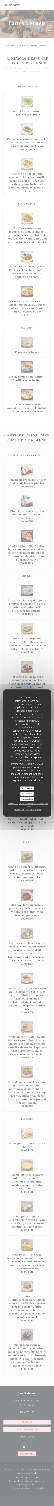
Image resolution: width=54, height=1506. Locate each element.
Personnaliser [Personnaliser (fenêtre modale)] (27, 799)
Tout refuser (27, 793)
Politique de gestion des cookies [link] (27, 810)
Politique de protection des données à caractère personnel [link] (28, 805)
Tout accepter (27, 788)
